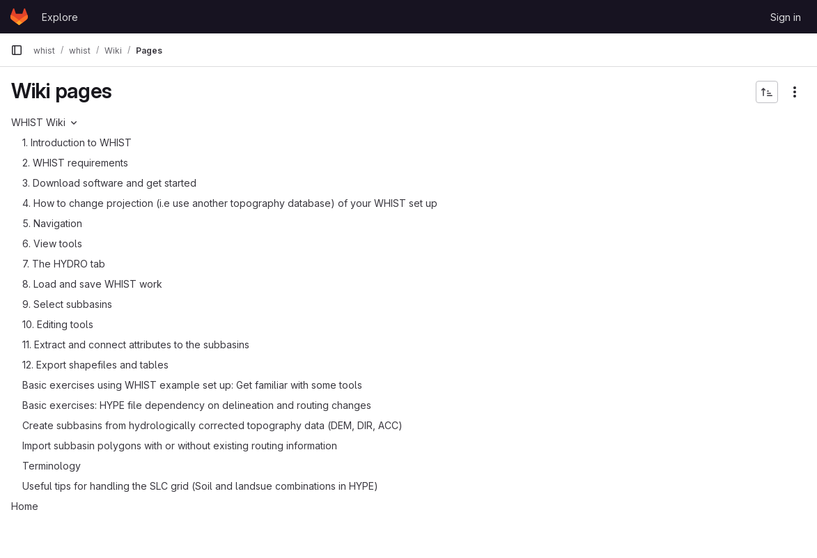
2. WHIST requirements (75, 163)
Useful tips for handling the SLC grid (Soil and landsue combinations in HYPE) (200, 486)
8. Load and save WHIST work (92, 284)
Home (24, 506)
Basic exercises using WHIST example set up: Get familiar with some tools (192, 385)
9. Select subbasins (67, 304)
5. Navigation (52, 223)
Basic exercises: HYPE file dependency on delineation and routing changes (196, 405)
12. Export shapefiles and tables (95, 365)
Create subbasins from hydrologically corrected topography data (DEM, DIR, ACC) (212, 425)
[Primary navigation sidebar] (17, 50)
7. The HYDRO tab (63, 264)
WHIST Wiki (38, 122)
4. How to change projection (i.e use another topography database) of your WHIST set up (229, 203)
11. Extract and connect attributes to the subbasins (135, 344)
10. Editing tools (57, 324)
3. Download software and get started (109, 183)
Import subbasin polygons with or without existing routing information (179, 445)
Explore (60, 17)
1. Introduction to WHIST (77, 142)
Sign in (785, 17)
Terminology (51, 466)
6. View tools (52, 243)
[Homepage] (19, 17)
